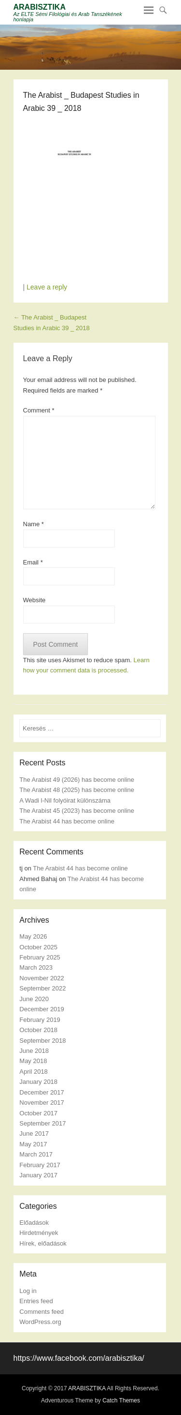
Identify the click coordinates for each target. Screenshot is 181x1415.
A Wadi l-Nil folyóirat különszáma (65, 800)
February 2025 (39, 957)
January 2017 (38, 1175)
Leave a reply (47, 287)
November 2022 (41, 978)
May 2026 (33, 936)
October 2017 (38, 1113)
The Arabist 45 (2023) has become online (76, 810)
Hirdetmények (38, 1232)
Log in (27, 1290)
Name (33, 524)
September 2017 (42, 1123)
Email (33, 562)
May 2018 (33, 1061)
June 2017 (34, 1133)
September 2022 (42, 988)
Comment (39, 410)
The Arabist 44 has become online (66, 821)
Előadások (34, 1222)
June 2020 (34, 999)
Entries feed (36, 1301)
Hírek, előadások (43, 1243)
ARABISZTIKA (40, 7)
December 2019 (41, 1009)
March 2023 (36, 967)
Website (34, 600)
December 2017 (41, 1092)
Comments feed (41, 1311)
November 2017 (41, 1102)
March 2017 (36, 1154)
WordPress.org (40, 1321)
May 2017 (33, 1144)
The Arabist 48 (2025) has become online (76, 789)
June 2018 (34, 1050)
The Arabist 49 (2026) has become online (76, 779)
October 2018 (38, 1030)
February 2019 (39, 1019)
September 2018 (42, 1040)
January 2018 (38, 1081)
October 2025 (38, 947)
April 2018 (33, 1071)
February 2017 (39, 1165)
